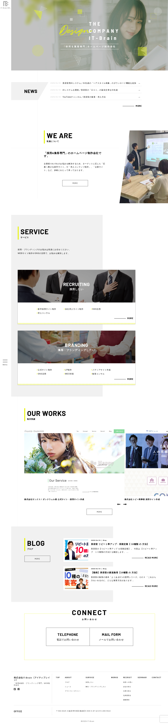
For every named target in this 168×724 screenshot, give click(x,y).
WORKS (114, 677)
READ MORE (151, 558)
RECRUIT (127, 677)
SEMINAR (142, 677)
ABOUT (68, 677)
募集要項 (126, 700)
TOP (58, 677)
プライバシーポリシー (73, 691)
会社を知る (127, 686)
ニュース (68, 686)
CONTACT (156, 677)
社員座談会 (127, 695)
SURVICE (90, 677)
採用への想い (128, 682)
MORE (139, 106)
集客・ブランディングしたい (96, 686)
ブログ (67, 682)
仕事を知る (127, 691)
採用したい (90, 682)
